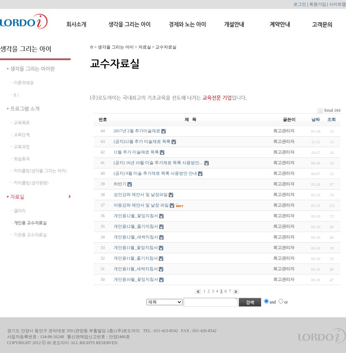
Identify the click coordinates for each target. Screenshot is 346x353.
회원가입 (317, 4)
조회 (331, 119)
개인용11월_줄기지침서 (136, 258)
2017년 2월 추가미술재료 (137, 130)
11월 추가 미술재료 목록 (136, 152)
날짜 (315, 119)
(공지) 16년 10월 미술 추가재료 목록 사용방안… (158, 162)
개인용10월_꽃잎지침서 (136, 279)
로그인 (299, 4)
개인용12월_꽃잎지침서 (136, 215)
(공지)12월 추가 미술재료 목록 (142, 141)
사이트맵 (337, 4)
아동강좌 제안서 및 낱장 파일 (141, 205)
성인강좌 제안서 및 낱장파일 (141, 194)
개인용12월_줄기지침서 (136, 226)
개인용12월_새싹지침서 (136, 237)
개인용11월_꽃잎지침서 (136, 247)
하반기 (120, 183)
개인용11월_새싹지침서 (136, 268)
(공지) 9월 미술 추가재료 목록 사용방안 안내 (155, 173)
